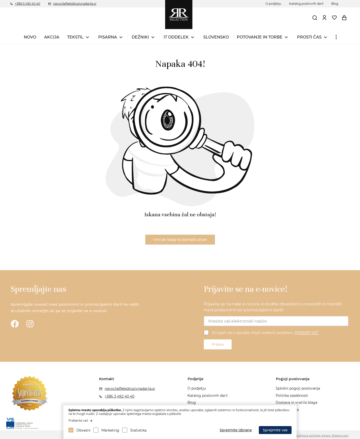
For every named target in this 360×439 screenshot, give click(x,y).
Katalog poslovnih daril (306, 3)
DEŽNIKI (140, 37)
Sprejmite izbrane (236, 430)
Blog (334, 3)
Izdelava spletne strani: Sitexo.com (322, 435)
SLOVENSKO (216, 37)
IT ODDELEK (176, 37)
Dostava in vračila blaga (296, 402)
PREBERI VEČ (307, 333)
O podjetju (273, 3)
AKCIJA (51, 37)
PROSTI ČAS (309, 37)
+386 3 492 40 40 (27, 3)
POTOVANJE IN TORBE (259, 37)
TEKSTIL (75, 37)
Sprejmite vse (275, 430)
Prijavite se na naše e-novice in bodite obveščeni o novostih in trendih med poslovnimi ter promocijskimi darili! (273, 307)
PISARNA (107, 37)
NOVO (30, 37)
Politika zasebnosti (292, 395)
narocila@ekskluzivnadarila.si (74, 3)
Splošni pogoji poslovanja (298, 388)
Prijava (218, 344)
